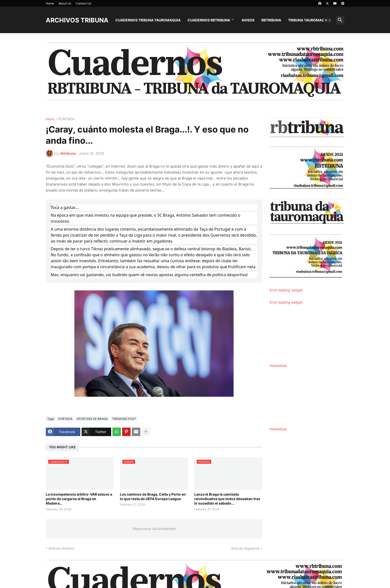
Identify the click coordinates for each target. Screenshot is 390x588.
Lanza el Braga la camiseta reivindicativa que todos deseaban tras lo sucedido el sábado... (227, 498)
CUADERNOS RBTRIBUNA (209, 20)
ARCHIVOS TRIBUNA (77, 20)
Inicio (50, 119)
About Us (64, 3)
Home (50, 3)
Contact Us (83, 3)
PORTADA (66, 119)
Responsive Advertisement (154, 528)
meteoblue (278, 365)
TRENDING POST (124, 419)
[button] (328, 20)
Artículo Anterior (61, 548)
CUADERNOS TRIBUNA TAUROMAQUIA (148, 20)
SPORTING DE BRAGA (92, 419)
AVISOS (248, 20)
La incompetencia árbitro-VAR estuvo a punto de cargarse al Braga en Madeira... (79, 498)
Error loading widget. (286, 290)
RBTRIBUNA (271, 20)
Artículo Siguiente (245, 548)
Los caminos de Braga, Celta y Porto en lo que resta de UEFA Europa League (153, 496)
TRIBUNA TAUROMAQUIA (309, 20)
